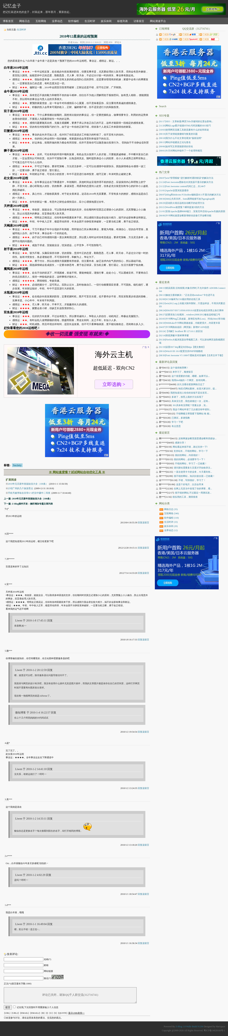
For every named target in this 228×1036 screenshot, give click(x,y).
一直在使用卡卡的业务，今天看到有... (193, 472)
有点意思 (176, 426)
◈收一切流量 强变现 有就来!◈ (76, 333)
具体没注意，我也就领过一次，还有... (191, 401)
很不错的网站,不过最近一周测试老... (193, 492)
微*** (9, 650)
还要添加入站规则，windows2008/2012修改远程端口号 (189, 314)
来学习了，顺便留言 (183, 372)
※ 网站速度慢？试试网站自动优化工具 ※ (77, 472)
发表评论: (12, 954)
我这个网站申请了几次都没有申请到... (192, 409)
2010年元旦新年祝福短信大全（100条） (28, 484)
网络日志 (24, 21)
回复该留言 (143, 522)
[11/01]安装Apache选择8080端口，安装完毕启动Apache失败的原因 (192, 211)
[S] (55, 1013)
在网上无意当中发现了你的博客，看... (193, 488)
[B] (42, 1013)
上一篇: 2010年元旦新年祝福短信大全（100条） (28, 498)
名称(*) (47, 959)
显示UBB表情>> (76, 1013)
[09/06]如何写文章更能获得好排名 (176, 146)
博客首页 (8, 21)
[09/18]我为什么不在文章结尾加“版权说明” (180, 138)
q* (7, 508)
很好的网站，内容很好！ (187, 455)
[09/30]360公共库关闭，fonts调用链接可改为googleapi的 (187, 199)
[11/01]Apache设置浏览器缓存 (174, 190)
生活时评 (90, 21)
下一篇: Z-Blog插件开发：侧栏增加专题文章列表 (28, 503)
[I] (47, 1013)
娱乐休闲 (106, 21)
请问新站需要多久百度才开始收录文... (193, 467)
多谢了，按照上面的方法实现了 (187, 397)
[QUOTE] (62, 1013)
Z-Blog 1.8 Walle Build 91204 (189, 1026)
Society (17, 465)
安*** (9, 584)
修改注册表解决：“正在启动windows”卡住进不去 (187, 295)
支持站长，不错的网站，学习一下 (191, 451)
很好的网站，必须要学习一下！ (190, 459)
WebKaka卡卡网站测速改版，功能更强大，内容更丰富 (189, 323)
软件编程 (73, 21)
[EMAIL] (24, 1013)
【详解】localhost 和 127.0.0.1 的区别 (181, 331)
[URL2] (15, 1013)
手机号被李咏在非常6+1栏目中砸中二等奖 (29, 493)
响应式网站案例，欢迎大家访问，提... (197, 388)
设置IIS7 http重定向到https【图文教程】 (182, 347)
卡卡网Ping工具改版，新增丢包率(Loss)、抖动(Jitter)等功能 (192, 318)
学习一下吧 (177, 422)
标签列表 (122, 21)
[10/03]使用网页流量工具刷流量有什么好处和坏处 (184, 129)
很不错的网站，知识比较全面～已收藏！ (194, 476)
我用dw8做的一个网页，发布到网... (189, 380)
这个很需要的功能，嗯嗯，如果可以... (191, 376)
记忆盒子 (12, 5)
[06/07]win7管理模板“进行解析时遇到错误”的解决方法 (186, 178)
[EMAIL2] (35, 1013)
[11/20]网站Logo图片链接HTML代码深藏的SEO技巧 (185, 125)
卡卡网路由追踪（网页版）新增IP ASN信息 (184, 327)
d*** (8, 905)
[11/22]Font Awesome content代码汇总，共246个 (182, 186)
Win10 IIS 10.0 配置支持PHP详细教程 (181, 351)
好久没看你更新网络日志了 (191, 384)
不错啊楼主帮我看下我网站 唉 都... (193, 413)
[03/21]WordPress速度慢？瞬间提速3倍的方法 (181, 207)
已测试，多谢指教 (181, 417)
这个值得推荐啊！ (179, 367)
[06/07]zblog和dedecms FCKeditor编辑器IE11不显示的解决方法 (190, 194)
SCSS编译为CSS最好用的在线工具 (179, 299)
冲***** (10, 559)
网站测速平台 (158, 21)
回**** (9, 533)
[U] (51, 1013)
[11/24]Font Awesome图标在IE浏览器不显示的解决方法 (186, 182)
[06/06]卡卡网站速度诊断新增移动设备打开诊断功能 (185, 215)
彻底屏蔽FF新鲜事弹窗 (174, 335)
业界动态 (57, 21)
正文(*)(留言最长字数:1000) (17, 983)
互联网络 (41, 21)
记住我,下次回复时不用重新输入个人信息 (37, 1007)
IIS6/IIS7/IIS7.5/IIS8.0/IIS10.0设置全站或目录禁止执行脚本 (191, 310)
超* (8, 743)
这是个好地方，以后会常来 (189, 484)
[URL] (7, 1013)
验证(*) (47, 978)
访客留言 (139, 21)
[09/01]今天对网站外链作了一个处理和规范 (180, 150)
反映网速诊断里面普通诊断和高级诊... (197, 438)
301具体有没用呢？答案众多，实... (190, 405)
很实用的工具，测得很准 (185, 497)
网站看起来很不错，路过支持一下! (190, 447)
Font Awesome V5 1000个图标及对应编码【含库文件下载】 (191, 355)
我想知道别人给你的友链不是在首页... (189, 392)
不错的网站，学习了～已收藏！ (191, 463)
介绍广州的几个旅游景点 (20, 488)
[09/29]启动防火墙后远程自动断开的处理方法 (181, 203)
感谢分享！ (180, 442)
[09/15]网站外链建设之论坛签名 (175, 142)
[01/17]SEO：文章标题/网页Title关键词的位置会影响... (186, 121)
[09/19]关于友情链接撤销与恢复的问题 (178, 134)
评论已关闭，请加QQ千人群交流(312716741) (70, 995)
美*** (9, 799)
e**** (9, 856)
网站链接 (48, 971)
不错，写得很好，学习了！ (192, 480)
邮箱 (46, 965)
